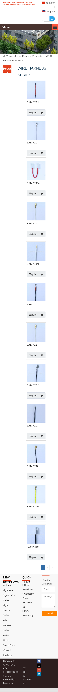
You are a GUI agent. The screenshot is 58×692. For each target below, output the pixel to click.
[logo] (19, 5)
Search (52, 18)
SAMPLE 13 (33, 385)
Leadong (8, 683)
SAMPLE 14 (33, 547)
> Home (26, 585)
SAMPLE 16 (33, 183)
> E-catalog (27, 615)
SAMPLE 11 (33, 102)
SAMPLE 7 (33, 223)
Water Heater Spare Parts (9, 640)
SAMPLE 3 (33, 425)
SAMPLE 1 (32, 142)
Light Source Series (6, 610)
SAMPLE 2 (33, 304)
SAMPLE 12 (33, 264)
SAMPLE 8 (33, 466)
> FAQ (25, 611)
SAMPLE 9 (33, 506)
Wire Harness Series (7, 625)
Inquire (31, 112)
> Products (27, 589)
